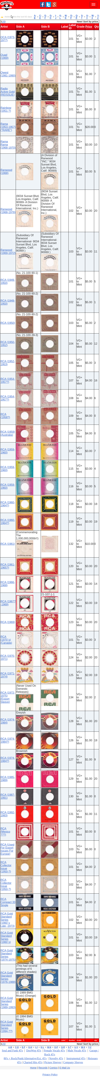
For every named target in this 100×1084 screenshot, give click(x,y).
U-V (87, 16)
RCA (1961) (8, 543)
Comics (53, 1067)
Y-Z (98, 16)
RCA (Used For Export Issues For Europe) (7, 849)
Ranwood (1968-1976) (8, 211)
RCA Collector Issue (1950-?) (6, 867)
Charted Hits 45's (32, 1062)
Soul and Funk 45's (12, 1050)
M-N (66, 16)
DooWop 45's (33, 1050)
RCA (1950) (8, 322)
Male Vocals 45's (76, 1050)
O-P (71, 16)
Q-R (77, 16)
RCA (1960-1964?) (8, 504)
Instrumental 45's (75, 1058)
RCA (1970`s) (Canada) (6, 639)
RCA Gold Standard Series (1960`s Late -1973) (8, 919)
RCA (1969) (8, 622)
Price (88, 26)
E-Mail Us (64, 1067)
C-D (40, 16)
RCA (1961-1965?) (8, 566)
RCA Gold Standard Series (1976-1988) (8, 977)
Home (33, 1067)
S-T (82, 16)
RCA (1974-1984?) (8, 740)
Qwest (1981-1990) (8, 74)
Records (42, 1067)
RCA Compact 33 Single (8, 902)
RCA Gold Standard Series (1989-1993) (8, 1003)
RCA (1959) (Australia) (8, 433)
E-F (45, 16)
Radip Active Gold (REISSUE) (8, 91)
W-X (93, 16)
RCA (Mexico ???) (5, 831)
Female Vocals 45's (54, 1050)
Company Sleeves (73, 1062)
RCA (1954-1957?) (8, 380)
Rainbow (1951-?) (6, 109)
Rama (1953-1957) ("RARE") (8, 127)
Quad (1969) (4, 56)
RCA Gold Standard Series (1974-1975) (8, 955)
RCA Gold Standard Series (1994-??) (7, 1026)
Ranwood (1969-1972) (8, 252)
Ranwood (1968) (6, 172)
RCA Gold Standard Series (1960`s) (7, 937)
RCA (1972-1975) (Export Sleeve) (8, 697)
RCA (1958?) (5, 416)
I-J (55, 16)
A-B (35, 16)
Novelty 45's (56, 1058)
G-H (51, 16)
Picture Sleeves (52, 1062)
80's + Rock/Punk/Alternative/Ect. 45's (25, 1058)
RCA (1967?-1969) (8, 603)
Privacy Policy (49, 1074)
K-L (60, 16)
